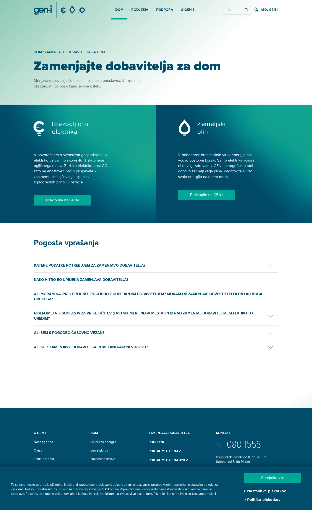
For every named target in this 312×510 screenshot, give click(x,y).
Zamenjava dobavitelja (169, 433)
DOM (94, 433)
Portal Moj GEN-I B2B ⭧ (168, 460)
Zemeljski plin (99, 450)
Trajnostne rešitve (102, 459)
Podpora (156, 442)
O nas (38, 450)
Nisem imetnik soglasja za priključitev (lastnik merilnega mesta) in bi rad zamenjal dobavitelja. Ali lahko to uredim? (143, 316)
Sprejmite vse (272, 477)
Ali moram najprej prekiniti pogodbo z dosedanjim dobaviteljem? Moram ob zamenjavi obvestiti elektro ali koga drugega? (148, 296)
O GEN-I (40, 433)
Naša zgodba (43, 442)
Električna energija (103, 442)
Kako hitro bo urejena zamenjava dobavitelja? (81, 279)
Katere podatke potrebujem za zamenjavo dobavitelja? (89, 265)
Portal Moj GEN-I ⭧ (165, 451)
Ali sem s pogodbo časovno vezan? (69, 332)
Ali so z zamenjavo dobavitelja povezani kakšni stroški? (91, 347)
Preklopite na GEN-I (62, 200)
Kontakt (223, 433)
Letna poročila (44, 459)
